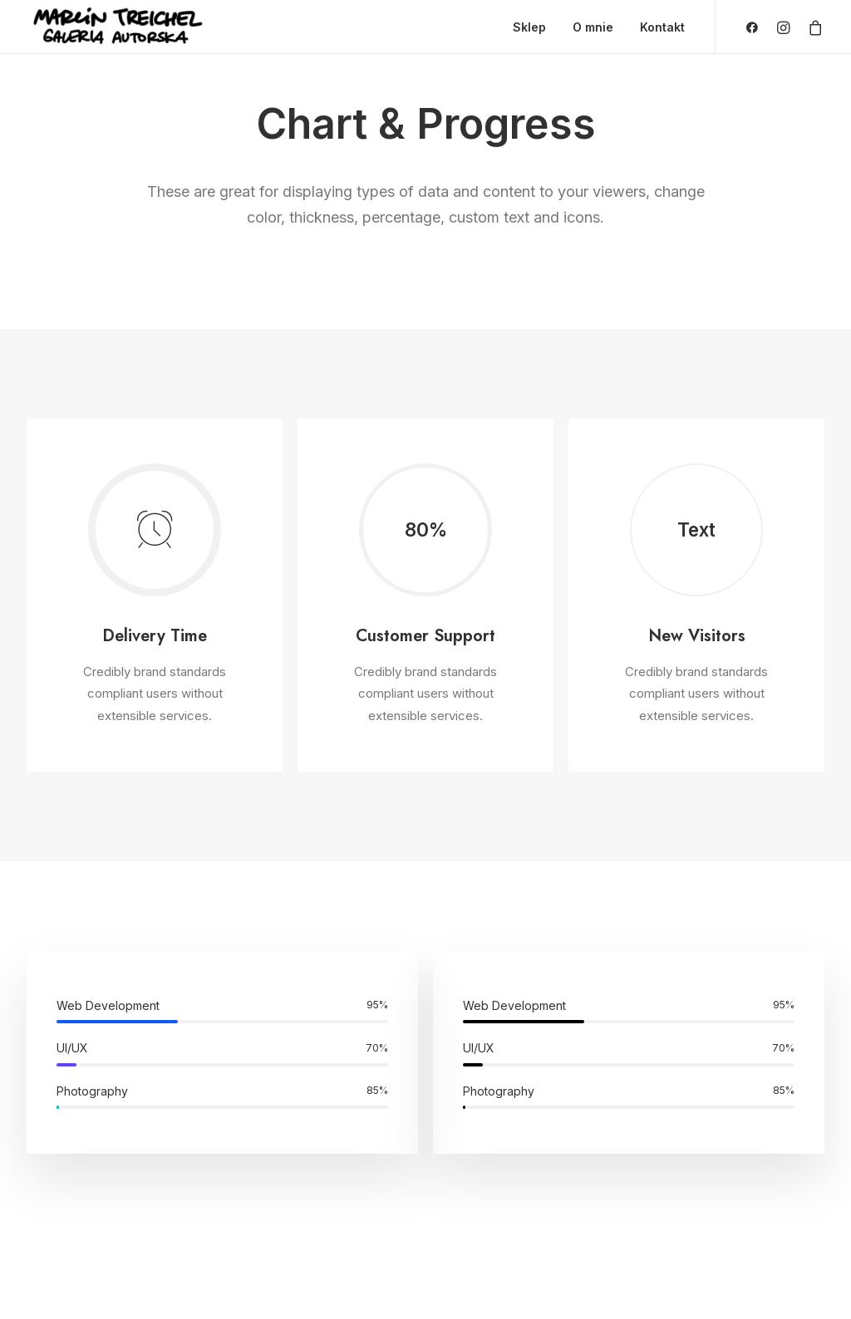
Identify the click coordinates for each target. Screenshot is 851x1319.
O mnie (593, 27)
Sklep (529, 27)
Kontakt (662, 27)
